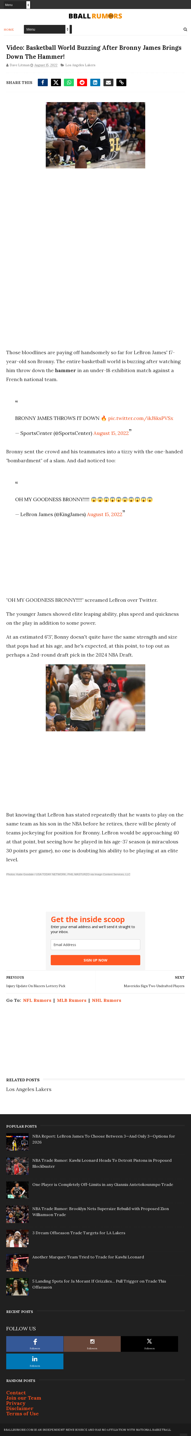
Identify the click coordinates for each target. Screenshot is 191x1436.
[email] (95, 944)
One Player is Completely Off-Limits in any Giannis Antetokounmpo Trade (102, 1184)
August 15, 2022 (111, 433)
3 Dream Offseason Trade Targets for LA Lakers (78, 1232)
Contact (16, 1392)
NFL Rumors (37, 1000)
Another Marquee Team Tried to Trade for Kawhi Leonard (88, 1256)
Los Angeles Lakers (80, 65)
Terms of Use (22, 1413)
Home (9, 29)
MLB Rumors (71, 1000)
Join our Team (23, 1398)
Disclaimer (20, 1408)
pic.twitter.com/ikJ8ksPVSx (140, 418)
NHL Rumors (106, 1000)
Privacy (16, 1403)
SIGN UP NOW (95, 960)
